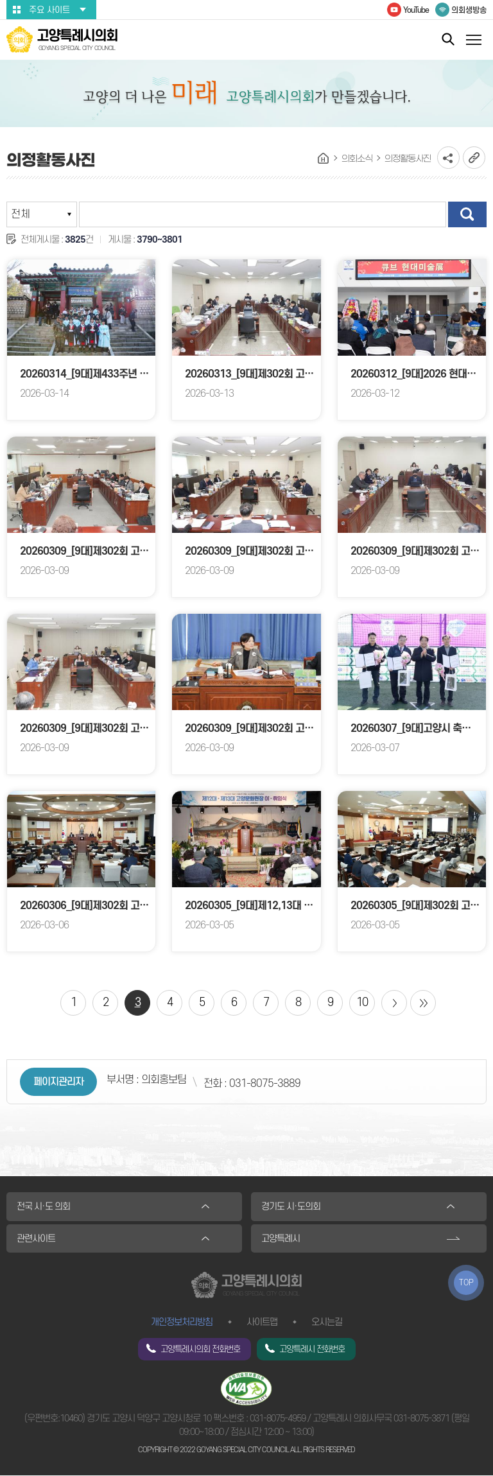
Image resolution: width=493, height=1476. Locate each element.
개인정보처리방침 (181, 1322)
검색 (467, 214)
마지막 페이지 (423, 1003)
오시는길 (326, 1322)
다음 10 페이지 (394, 1003)
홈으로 (323, 158)
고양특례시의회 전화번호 (200, 1350)
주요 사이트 (49, 10)
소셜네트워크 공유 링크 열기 (448, 157)
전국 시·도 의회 (43, 1206)
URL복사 (474, 157)
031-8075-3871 (421, 1419)
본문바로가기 (0, 0)
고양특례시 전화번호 (312, 1350)
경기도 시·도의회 (290, 1206)
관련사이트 (36, 1238)
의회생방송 (469, 10)
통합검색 (448, 39)
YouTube (416, 10)
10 (362, 1002)
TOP (466, 1282)
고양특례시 (280, 1238)
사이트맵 (261, 1322)
